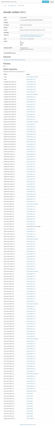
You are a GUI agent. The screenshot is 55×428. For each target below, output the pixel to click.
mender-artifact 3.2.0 (31, 246)
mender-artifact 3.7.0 (31, 181)
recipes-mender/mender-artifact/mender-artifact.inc (30, 36)
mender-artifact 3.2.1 (31, 251)
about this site (30, 424)
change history (23, 424)
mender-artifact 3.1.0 (31, 236)
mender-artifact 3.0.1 (31, 244)
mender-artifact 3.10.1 (31, 89)
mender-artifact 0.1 (31, 418)
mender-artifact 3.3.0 (31, 151)
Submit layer (45, 1)
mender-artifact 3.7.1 (31, 184)
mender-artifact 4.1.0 (31, 104)
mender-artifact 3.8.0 (31, 124)
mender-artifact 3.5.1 (31, 166)
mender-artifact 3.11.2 (31, 86)
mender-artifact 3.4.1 (31, 164)
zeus (5, 5)
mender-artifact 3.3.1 (31, 156)
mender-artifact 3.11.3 (31, 99)
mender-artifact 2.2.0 (31, 308)
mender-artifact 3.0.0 (31, 241)
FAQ (34, 424)
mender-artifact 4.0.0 (31, 101)
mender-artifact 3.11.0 (31, 81)
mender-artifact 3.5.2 (31, 174)
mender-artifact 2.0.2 (31, 343)
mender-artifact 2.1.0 (31, 378)
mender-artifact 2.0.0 (31, 368)
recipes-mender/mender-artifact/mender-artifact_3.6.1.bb (32, 35)
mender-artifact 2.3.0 (31, 273)
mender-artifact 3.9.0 (31, 126)
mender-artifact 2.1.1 (31, 306)
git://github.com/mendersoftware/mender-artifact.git (14, 59)
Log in (52, 1)
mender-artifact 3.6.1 (31, 116)
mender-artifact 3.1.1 (31, 248)
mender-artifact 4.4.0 (31, 79)
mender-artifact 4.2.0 (31, 109)
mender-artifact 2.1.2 (31, 301)
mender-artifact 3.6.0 (31, 119)
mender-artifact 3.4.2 (31, 169)
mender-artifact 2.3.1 (31, 276)
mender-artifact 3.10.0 (31, 84)
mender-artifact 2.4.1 (31, 231)
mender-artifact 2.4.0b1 (31, 391)
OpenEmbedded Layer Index (8, 1)
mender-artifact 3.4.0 (31, 159)
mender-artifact (30, 393)
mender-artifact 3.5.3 (31, 176)
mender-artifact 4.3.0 (31, 111)
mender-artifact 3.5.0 (31, 161)
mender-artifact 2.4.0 (31, 234)
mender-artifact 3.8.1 (31, 129)
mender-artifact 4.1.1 (31, 106)
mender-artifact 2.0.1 (31, 376)
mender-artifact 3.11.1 (31, 96)
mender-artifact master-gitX (32, 76)
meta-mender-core (12, 5)
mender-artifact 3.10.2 (31, 91)
